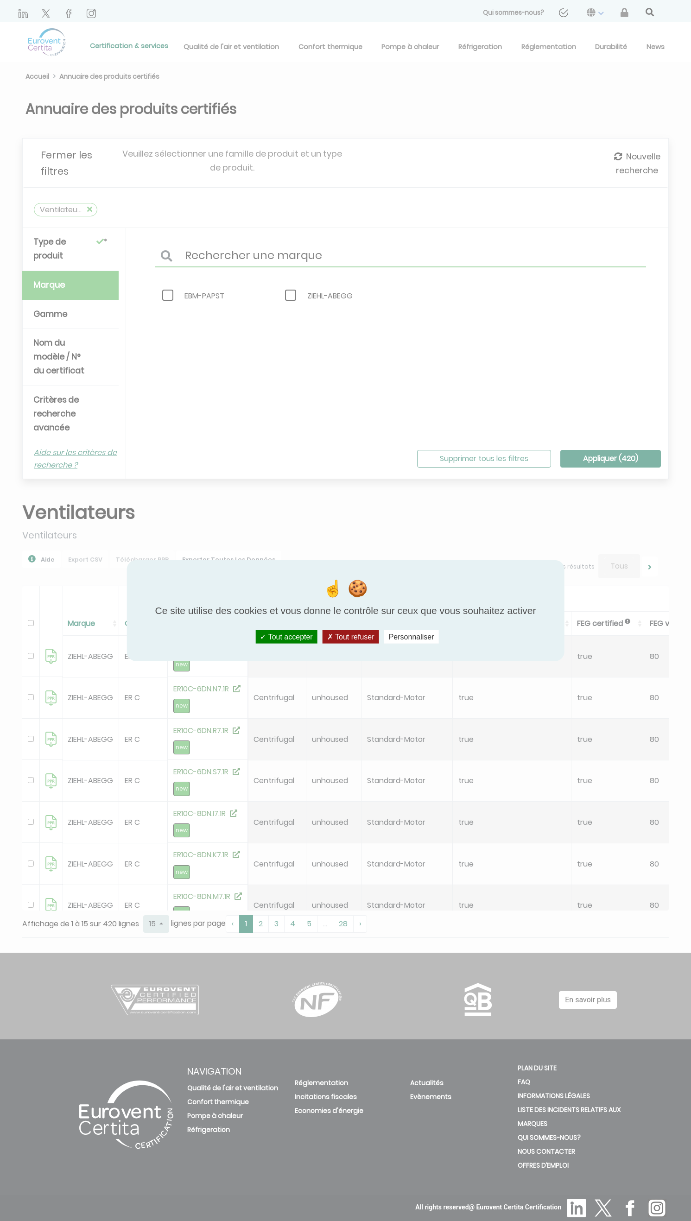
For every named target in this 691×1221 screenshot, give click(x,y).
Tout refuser (350, 637)
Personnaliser (411, 637)
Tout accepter (286, 637)
